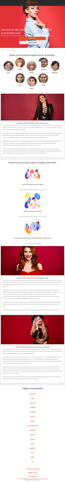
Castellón (32, 394)
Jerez (32, 398)
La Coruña (32, 412)
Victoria (32, 434)
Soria (32, 443)
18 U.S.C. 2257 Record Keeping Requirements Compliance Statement (32, 478)
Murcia (32, 457)
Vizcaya (32, 416)
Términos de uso (32, 472)
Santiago (32, 448)
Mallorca (32, 403)
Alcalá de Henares (32, 425)
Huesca (32, 439)
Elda (32, 452)
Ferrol (32, 421)
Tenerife (32, 407)
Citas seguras (32, 476)
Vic (32, 461)
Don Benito (32, 430)
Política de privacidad (32, 469)
